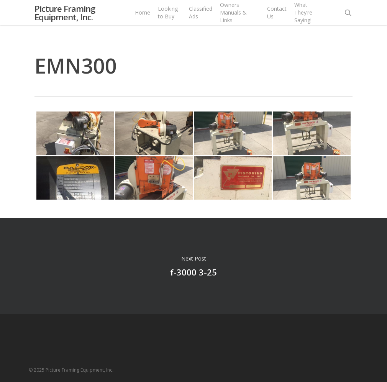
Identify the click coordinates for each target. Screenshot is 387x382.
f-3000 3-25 (193, 266)
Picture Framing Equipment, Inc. (64, 19)
